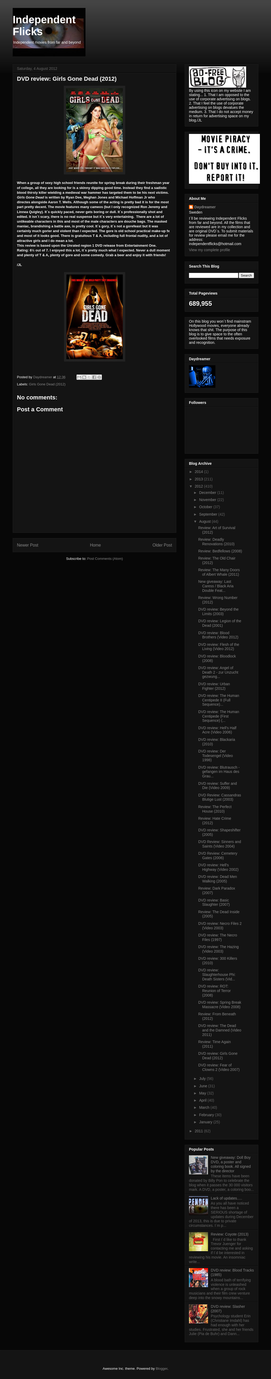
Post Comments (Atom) (105, 559)
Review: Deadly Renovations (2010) (216, 541)
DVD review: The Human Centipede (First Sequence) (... (218, 716)
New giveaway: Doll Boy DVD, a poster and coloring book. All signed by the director (231, 1164)
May (203, 1093)
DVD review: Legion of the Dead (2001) (219, 623)
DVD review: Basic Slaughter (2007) (214, 902)
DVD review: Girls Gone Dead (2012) (218, 1055)
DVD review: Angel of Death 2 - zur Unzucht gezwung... (218, 672)
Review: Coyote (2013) (230, 1234)
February (207, 1115)
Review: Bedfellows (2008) (220, 551)
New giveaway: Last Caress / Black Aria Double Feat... (215, 586)
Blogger (161, 1369)
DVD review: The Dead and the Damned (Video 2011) (219, 1030)
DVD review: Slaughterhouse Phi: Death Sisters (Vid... (217, 974)
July (203, 1078)
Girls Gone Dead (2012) (47, 384)
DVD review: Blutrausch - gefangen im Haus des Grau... (219, 771)
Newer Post (27, 545)
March (204, 1107)
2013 (199, 479)
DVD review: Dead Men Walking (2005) (217, 879)
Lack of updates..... (226, 1198)
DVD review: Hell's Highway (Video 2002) (218, 867)
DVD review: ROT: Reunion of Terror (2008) (214, 990)
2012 (199, 486)
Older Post (162, 545)
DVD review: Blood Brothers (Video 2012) (218, 635)
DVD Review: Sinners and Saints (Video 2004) (219, 844)
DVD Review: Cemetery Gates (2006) (217, 855)
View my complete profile (209, 250)
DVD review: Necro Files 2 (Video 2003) (220, 925)
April (203, 1100)
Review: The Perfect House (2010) (215, 809)
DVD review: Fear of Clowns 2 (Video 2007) (219, 1067)
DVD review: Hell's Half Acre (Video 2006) (217, 730)
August (205, 521)
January (206, 1122)
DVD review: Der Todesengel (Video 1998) (215, 755)
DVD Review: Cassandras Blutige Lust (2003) (219, 797)
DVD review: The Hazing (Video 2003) (218, 949)
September (208, 514)
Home (95, 545)
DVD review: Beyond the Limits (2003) (218, 611)
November (208, 500)
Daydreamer (205, 207)
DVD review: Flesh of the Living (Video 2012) (218, 646)
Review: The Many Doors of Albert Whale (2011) (219, 572)
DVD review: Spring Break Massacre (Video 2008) (219, 1004)
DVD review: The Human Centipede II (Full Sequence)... (218, 700)
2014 (199, 472)
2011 (199, 1131)
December (208, 492)
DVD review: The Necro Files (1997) (217, 937)
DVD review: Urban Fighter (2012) (214, 686)
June (203, 1086)
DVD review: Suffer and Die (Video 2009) (217, 785)
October (206, 507)
